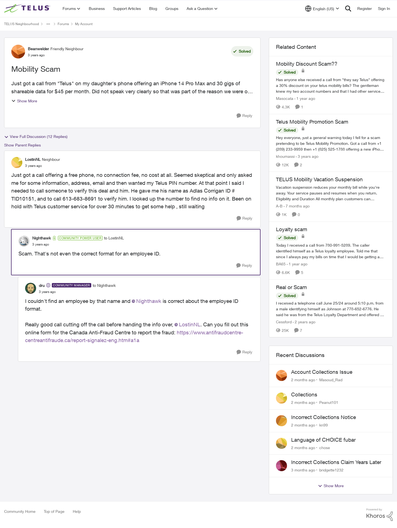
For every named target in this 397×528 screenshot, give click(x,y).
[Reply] (244, 115)
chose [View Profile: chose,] (324, 447)
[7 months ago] (297, 206)
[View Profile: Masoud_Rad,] (281, 375)
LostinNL (189, 324)
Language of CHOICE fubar (323, 440)
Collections (304, 394)
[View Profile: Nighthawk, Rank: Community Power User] (23, 241)
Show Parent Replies (22, 145)
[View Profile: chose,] (281, 443)
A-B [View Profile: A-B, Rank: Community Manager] (279, 206)
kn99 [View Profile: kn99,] (323, 425)
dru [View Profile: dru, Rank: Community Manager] (42, 285)
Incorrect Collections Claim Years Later (336, 462)
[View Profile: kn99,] (281, 420)
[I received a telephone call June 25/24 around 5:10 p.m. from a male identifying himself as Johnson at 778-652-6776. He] (331, 308)
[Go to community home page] (28, 8)
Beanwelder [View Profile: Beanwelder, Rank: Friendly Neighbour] (38, 48)
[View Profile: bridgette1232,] (281, 465)
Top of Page (54, 511)
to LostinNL (114, 238)
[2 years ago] (304, 321)
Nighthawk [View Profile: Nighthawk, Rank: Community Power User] (41, 238)
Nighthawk (148, 301)
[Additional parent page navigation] (48, 24)
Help (77, 511)
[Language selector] (322, 8)
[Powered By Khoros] (379, 514)
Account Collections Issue (321, 372)
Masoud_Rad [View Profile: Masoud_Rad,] (330, 379)
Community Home (20, 511)
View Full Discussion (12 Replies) (36, 136)
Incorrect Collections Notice (323, 417)
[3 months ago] (303, 470)
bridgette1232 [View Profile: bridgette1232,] (331, 470)
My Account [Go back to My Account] (84, 24)
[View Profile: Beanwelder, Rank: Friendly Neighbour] (18, 51)
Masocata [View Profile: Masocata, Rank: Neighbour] (284, 98)
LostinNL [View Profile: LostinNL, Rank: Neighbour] (33, 159)
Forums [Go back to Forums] (63, 24)
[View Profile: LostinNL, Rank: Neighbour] (16, 162)
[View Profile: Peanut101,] (281, 398)
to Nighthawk (104, 285)
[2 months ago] (303, 380)
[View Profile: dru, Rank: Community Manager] (30, 288)
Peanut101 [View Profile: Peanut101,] (328, 402)
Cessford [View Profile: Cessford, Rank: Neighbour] (284, 321)
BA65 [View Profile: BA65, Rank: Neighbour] (281, 264)
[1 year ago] (304, 98)
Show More (24, 100)
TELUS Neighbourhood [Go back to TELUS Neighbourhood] (21, 24)
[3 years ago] (307, 156)
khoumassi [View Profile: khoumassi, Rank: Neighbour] (285, 156)
